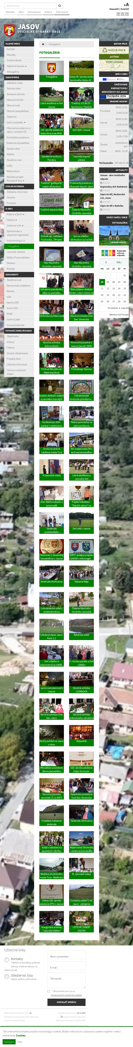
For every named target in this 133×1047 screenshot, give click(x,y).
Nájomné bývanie (17, 66)
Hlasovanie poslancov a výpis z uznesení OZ (18, 130)
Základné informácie (17, 191)
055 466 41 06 (121, 162)
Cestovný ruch (15, 225)
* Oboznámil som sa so (64, 993)
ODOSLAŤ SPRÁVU (66, 1002)
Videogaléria (13, 71)
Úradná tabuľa (14, 60)
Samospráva (34, 12)
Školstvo (11, 263)
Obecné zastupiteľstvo (18, 111)
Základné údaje (15, 82)
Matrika (10, 154)
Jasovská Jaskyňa (16, 251)
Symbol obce (13, 148)
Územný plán (13, 319)
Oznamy (11, 197)
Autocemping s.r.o (16, 240)
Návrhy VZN (13, 302)
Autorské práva (32, 1017)
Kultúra (48, 12)
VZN (9, 296)
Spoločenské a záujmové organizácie (18, 233)
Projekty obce (14, 358)
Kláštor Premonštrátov (18, 257)
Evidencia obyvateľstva (18, 143)
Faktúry (10, 347)
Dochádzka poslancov (18, 137)
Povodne (11, 203)
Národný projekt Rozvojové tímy (15, 178)
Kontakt (11, 49)
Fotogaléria (13, 246)
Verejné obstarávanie (17, 353)
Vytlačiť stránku (24, 1013)
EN (126, 13)
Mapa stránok (9, 1013)
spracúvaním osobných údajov (66, 995)
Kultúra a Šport (15, 214)
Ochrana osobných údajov (16, 372)
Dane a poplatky (16, 122)
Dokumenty (62, 12)
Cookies (20, 1035)
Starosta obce (14, 88)
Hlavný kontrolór (15, 99)
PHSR (9, 313)
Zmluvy (10, 342)
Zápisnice (11, 116)
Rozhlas (11, 268)
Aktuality (10, 12)
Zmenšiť (114, 9)
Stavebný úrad (14, 160)
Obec (21, 12)
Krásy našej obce (117, 217)
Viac (19, 1042)
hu (122, 13)
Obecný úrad (13, 105)
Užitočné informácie (17, 364)
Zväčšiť (125, 9)
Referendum (13, 171)
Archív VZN (12, 308)
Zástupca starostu (16, 94)
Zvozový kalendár (16, 325)
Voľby (9, 165)
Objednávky (13, 336)
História (12, 219)
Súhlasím (9, 1042)
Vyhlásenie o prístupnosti (14, 1017)
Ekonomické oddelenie (18, 285)
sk (118, 13)
